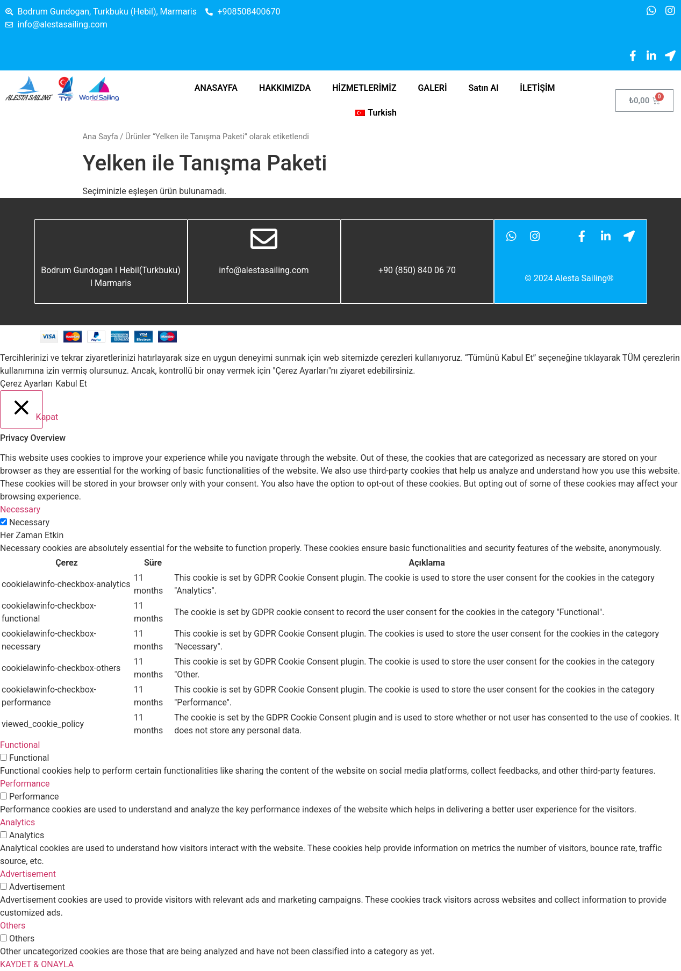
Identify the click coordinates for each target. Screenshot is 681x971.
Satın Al (484, 88)
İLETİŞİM (537, 88)
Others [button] (12, 925)
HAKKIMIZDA (285, 88)
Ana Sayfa (100, 136)
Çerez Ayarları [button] (26, 384)
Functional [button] (20, 745)
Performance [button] (25, 784)
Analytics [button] (17, 822)
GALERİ (432, 88)
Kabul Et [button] (71, 384)
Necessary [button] (20, 509)
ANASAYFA (216, 88)
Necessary (29, 522)
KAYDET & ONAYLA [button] (37, 964)
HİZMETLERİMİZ (364, 88)
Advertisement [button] (28, 874)
